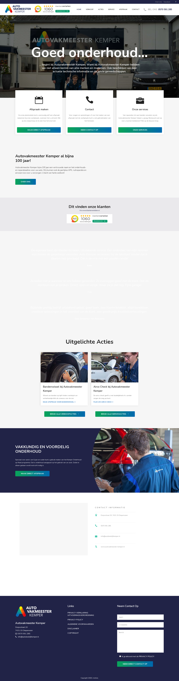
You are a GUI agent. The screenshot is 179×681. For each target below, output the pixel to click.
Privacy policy (75, 619)
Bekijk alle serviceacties (115, 414)
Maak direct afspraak (32, 473)
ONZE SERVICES (140, 130)
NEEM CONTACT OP (89, 130)
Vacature (167, 2)
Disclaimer (73, 628)
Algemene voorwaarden (81, 624)
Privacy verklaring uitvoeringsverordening (81, 614)
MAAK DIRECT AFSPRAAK (39, 130)
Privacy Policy (146, 656)
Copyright (73, 633)
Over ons (158, 2)
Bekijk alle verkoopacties (64, 414)
